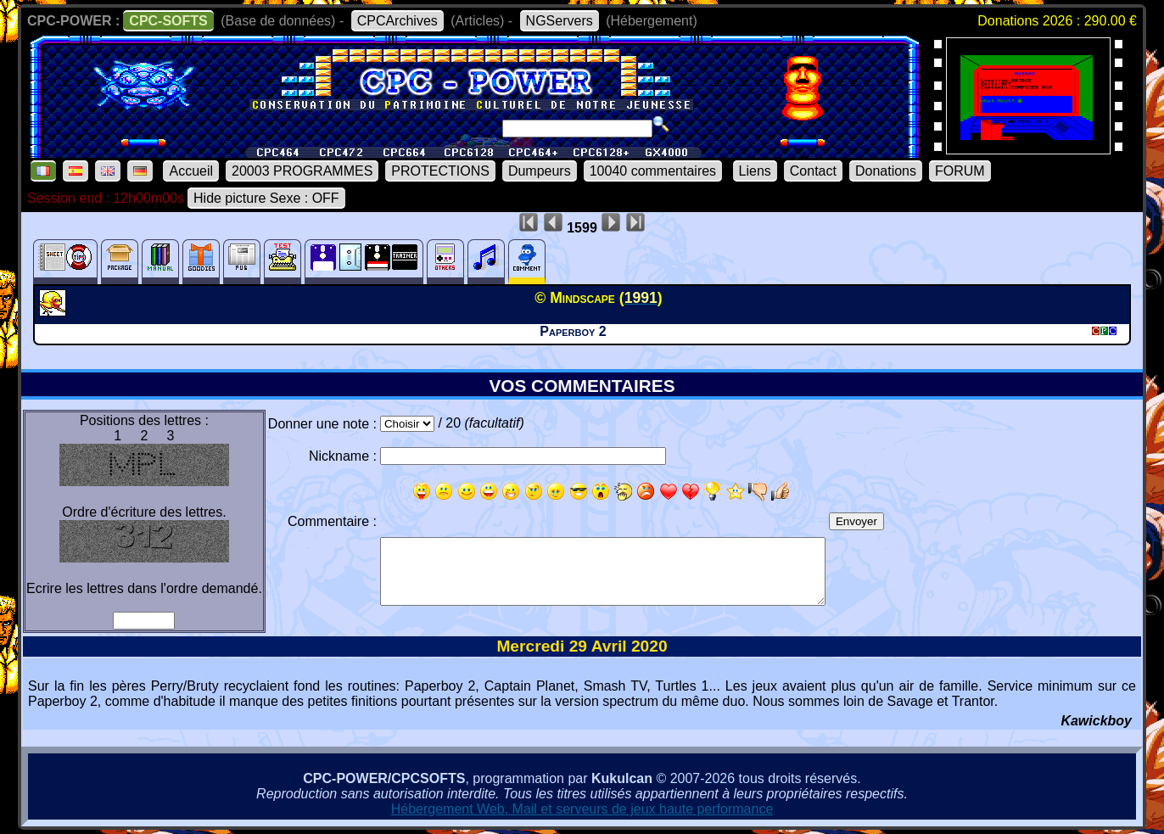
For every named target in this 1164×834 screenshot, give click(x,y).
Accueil (191, 171)
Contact (813, 171)
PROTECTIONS (440, 171)
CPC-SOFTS (168, 21)
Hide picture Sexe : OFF (266, 198)
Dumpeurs (539, 171)
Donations (885, 171)
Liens (755, 171)
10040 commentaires (653, 171)
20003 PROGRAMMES (302, 171)
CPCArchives (397, 21)
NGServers (559, 21)
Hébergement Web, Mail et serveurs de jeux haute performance (582, 809)
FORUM (960, 171)
